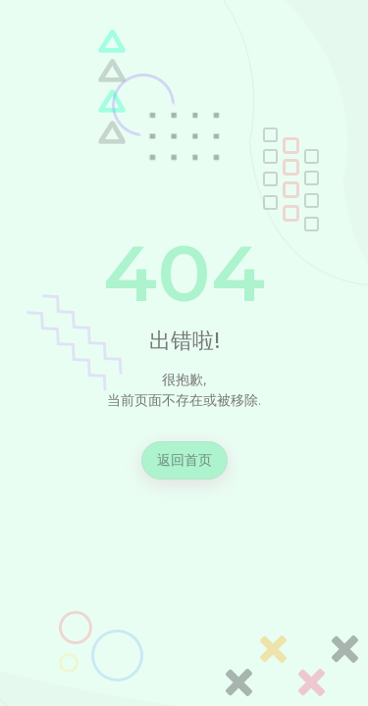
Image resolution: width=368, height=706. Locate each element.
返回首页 (184, 460)
